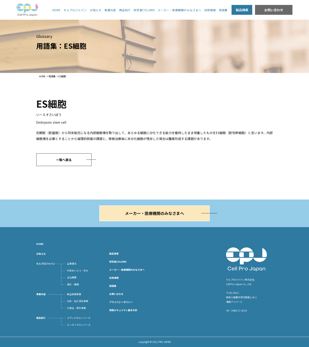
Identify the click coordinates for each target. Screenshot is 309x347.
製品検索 (242, 9)
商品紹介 (125, 10)
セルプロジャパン (75, 10)
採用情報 (210, 10)
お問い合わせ (273, 9)
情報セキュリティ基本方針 (123, 310)
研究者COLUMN (144, 10)
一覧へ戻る (64, 159)
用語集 (223, 10)
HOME (56, 10)
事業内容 (110, 10)
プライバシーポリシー (121, 302)
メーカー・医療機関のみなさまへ (179, 10)
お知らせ (95, 10)
